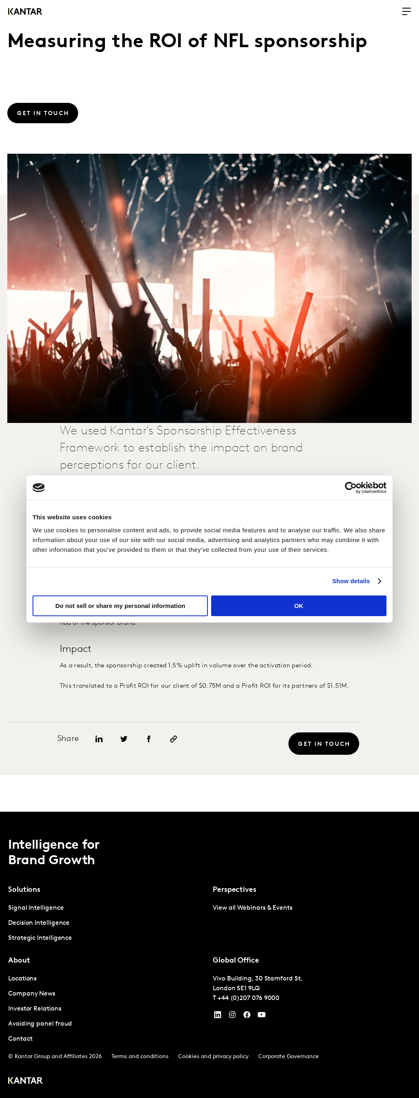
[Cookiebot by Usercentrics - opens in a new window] (350, 487)
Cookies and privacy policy (213, 1057)
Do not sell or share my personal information (120, 605)
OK (298, 605)
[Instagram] (232, 1017)
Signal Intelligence (35, 908)
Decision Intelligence (39, 923)
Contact (20, 1039)
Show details (351, 580)
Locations (22, 979)
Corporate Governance (288, 1057)
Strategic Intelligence (40, 938)
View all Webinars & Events (252, 908)
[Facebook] (247, 1017)
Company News (31, 994)
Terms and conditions (139, 1057)
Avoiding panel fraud (40, 1024)
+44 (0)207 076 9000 (248, 998)
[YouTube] (218, 1017)
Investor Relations (34, 1009)
